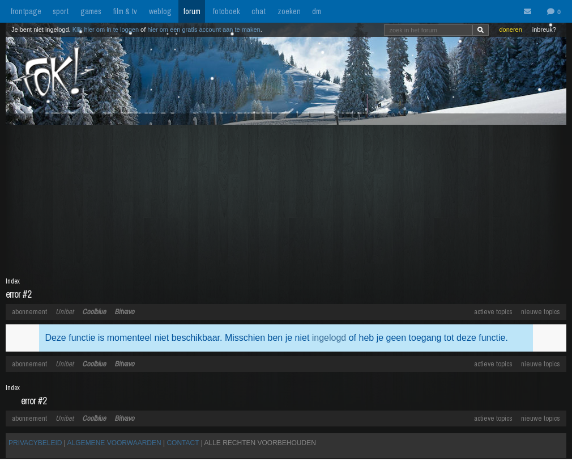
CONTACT (183, 443)
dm (316, 11)
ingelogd (329, 338)
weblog (160, 11)
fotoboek (226, 11)
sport (61, 11)
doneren (510, 29)
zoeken (289, 11)
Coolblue (94, 311)
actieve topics (493, 311)
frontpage (25, 11)
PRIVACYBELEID (35, 443)
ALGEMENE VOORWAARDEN (114, 443)
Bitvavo (124, 311)
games (90, 11)
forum (191, 11)
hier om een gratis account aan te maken (203, 29)
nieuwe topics (540, 311)
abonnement (29, 311)
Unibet (65, 311)
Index (13, 281)
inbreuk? (544, 29)
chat (258, 11)
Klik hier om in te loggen (105, 29)
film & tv (125, 11)
